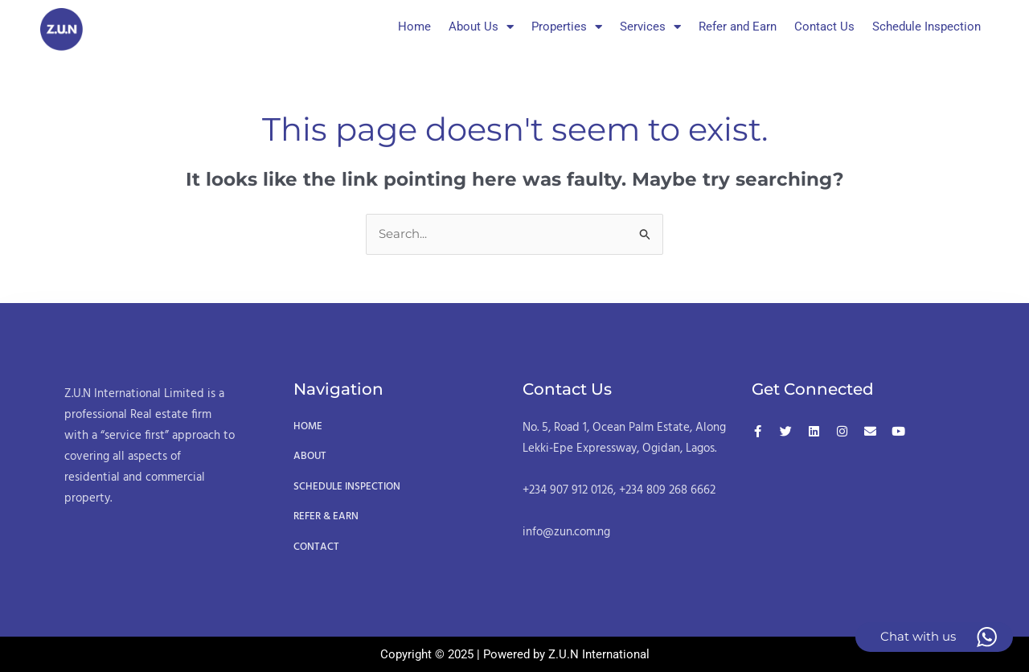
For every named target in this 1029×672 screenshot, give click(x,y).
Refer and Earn (738, 26)
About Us (481, 27)
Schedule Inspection (926, 26)
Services (650, 27)
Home (414, 26)
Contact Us (824, 26)
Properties (566, 27)
